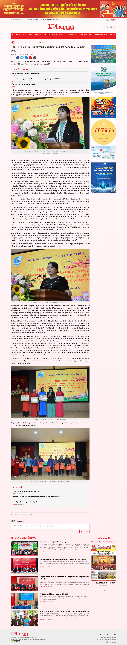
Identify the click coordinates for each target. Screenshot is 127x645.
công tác (24, 514)
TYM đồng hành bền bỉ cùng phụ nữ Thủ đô (54, 594)
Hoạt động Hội (43, 551)
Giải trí (13, 75)
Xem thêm (103, 593)
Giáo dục (54, 34)
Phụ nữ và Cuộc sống (85, 34)
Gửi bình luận (84, 531)
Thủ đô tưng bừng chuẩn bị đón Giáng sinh (25, 73)
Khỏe (60, 34)
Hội (49, 34)
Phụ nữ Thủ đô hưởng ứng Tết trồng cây (53, 542)
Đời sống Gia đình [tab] (107, 541)
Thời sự (18, 34)
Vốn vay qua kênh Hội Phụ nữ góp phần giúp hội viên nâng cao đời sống (63, 559)
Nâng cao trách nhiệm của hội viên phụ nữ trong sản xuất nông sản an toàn (64, 611)
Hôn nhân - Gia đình (40, 34)
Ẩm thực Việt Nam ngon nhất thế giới (23, 84)
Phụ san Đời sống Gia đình (100, 34)
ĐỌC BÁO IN (103, 538)
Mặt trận (24, 34)
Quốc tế (112, 34)
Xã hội (31, 34)
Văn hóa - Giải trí (72, 34)
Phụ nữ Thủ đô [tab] (96, 541)
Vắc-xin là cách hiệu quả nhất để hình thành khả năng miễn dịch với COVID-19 (36, 79)
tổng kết (16, 514)
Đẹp (65, 34)
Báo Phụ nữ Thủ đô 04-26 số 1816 (104, 583)
